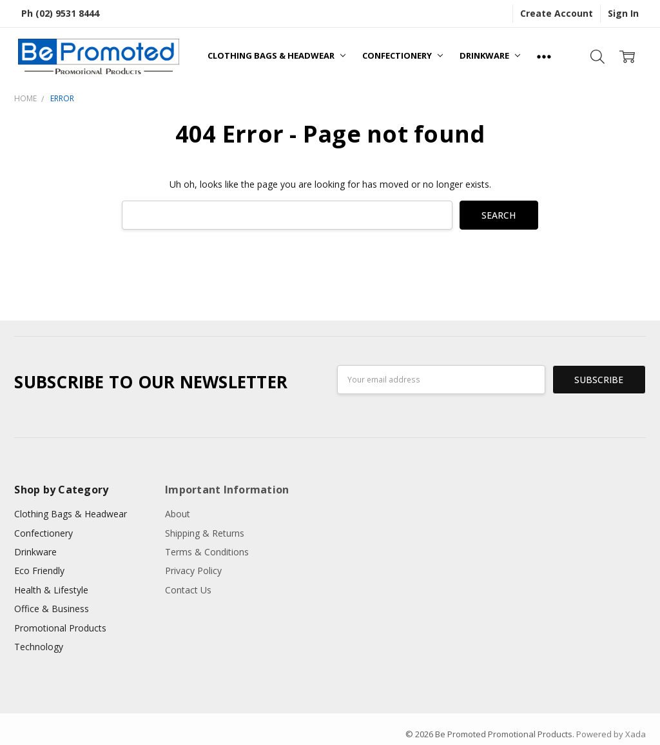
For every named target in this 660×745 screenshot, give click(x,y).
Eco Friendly (39, 570)
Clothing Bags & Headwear (276, 55)
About (177, 514)
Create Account (556, 13)
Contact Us (188, 590)
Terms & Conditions (207, 552)
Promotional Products (60, 628)
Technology (38, 647)
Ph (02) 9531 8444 (60, 13)
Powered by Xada (611, 734)
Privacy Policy (193, 570)
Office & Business (51, 608)
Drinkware (490, 55)
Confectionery (402, 55)
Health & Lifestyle (51, 590)
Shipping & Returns (204, 533)
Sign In (623, 13)
